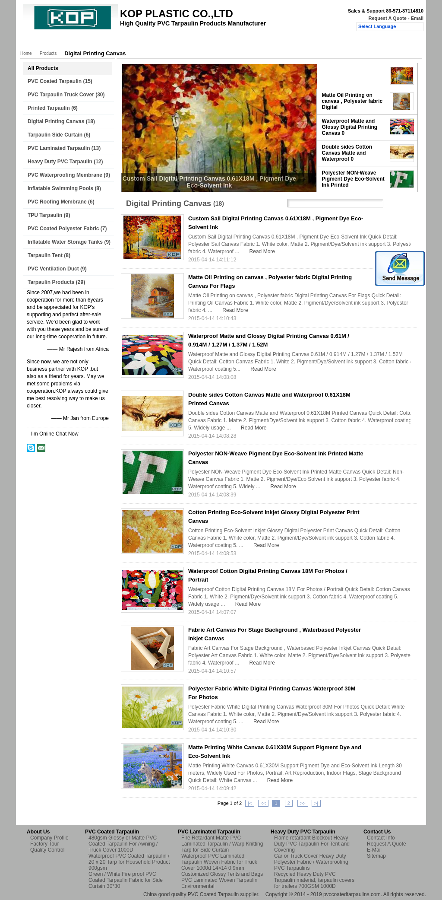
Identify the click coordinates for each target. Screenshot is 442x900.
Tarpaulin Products (51, 282)
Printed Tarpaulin (49, 108)
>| (316, 803)
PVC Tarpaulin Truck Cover (61, 95)
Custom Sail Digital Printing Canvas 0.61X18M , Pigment (354, 76)
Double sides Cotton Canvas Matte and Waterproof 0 (347, 153)
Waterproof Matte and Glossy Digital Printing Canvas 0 (350, 127)
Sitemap (376, 856)
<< (263, 803)
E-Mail (374, 850)
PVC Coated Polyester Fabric (63, 229)
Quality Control (184, 42)
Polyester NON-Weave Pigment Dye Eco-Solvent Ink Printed (353, 179)
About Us (101, 42)
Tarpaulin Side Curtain (55, 135)
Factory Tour (139, 42)
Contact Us (227, 42)
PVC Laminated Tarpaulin (59, 148)
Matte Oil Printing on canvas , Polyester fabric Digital (352, 101)
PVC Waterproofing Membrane (65, 175)
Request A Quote (387, 18)
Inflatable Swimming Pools (60, 188)
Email (417, 18)
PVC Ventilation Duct (53, 269)
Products (67, 42)
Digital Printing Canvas (56, 121)
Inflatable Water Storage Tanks (65, 242)
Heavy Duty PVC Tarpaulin (60, 162)
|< (250, 803)
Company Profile (49, 838)
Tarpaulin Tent (45, 255)
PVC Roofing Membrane (57, 202)
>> (303, 803)
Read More (262, 251)
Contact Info (381, 838)
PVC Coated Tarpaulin (55, 81)
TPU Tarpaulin (45, 215)
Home (37, 42)
